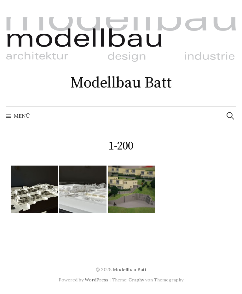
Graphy (136, 280)
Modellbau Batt (120, 83)
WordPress (96, 280)
